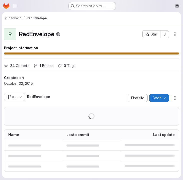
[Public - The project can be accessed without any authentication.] (58, 34)
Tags (66, 66)
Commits (17, 66)
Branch (44, 66)
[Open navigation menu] (15, 6)
